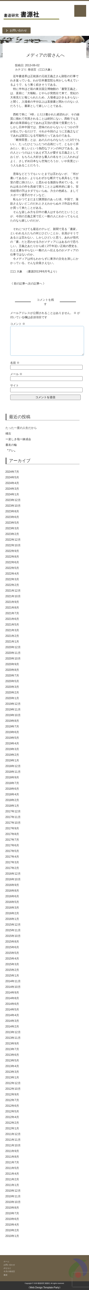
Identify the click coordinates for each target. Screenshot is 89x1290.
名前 (14, 362)
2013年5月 (12, 1060)
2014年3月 (12, 1021)
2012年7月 (12, 1100)
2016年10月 (13, 879)
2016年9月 (12, 885)
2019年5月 (12, 737)
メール (16, 374)
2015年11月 (13, 930)
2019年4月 (12, 743)
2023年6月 (12, 517)
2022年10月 (13, 545)
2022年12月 (13, 539)
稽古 (35, 433)
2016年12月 (13, 873)
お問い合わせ (18, 30)
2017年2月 (12, 868)
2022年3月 (12, 579)
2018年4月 (12, 794)
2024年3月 (12, 488)
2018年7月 (12, 783)
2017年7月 (12, 839)
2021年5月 (12, 624)
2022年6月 (12, 562)
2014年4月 (12, 1015)
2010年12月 (13, 1190)
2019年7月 (12, 726)
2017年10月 (13, 822)
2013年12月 (13, 1032)
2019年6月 (12, 732)
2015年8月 (12, 941)
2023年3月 (12, 528)
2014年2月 (12, 1026)
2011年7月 (12, 1162)
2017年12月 (13, 811)
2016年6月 (12, 896)
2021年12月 (13, 590)
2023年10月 (13, 505)
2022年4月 (12, 573)
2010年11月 (13, 1196)
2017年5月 (12, 851)
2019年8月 (12, 720)
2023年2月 (12, 534)
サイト (14, 385)
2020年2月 (12, 692)
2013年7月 (12, 1049)
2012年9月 (12, 1094)
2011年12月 (13, 1134)
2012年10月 (13, 1088)
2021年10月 (13, 596)
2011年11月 (13, 1139)
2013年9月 (12, 1043)
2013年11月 (13, 1038)
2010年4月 (12, 1224)
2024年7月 (12, 471)
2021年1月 (12, 641)
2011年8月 (12, 1156)
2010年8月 (12, 1207)
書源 (5, 1275)
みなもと (7, 1268)
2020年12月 (13, 647)
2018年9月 (12, 777)
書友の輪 (11, 445)
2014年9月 (12, 992)
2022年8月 (12, 556)
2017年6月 (12, 845)
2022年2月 (12, 585)
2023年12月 (13, 500)
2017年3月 (12, 862)
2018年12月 (13, 766)
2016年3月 (12, 907)
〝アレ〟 (11, 450)
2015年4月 (12, 958)
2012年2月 (12, 1122)
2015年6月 (12, 947)
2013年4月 (12, 1066)
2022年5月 (12, 568)
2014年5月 (12, 1009)
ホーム (6, 1261)
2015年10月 (13, 936)
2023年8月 (12, 511)
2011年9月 (12, 1151)
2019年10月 (13, 715)
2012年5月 (12, 1111)
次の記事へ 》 (37, 283)
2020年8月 (12, 670)
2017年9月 (12, 828)
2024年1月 (12, 494)
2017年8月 (12, 834)
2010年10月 (13, 1202)
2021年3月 (12, 630)
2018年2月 (12, 800)
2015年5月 (12, 953)
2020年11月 (13, 653)
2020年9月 (12, 664)
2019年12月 (13, 704)
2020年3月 (12, 687)
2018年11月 (13, 771)
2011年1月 (12, 1185)
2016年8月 (12, 890)
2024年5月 (12, 477)
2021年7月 (12, 613)
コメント (17, 324)
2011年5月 (12, 1168)
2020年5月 (12, 681)
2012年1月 (12, 1128)
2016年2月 (12, 913)
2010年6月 (12, 1219)
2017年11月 (13, 817)
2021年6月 (12, 619)
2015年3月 (12, 964)
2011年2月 (12, 1179)
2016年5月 (12, 902)
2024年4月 (12, 483)
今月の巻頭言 (9, 1271)
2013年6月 (12, 1054)
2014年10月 (13, 987)
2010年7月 (12, 1213)
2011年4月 (12, 1173)
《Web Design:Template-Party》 (44, 1287)
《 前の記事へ (19, 283)
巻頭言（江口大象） (40, 69)
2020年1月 (12, 698)
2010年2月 (12, 1230)
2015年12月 (13, 924)
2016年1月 (12, 919)
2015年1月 (12, 975)
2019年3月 (12, 749)
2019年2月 (12, 754)
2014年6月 (12, 1004)
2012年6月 (12, 1105)
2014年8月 (12, 998)
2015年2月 (12, 970)
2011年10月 (13, 1145)
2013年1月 (12, 1077)
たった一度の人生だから (21, 428)
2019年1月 (12, 760)
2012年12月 (13, 1083)
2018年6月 (12, 788)
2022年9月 (12, 551)
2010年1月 (12, 1236)
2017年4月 (12, 856)
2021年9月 (12, 602)
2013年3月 (12, 1071)
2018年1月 (12, 805)
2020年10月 (13, 658)
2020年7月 (12, 675)
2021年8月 (12, 607)
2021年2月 (12, 636)
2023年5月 (12, 522)
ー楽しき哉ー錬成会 (18, 439)
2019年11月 (13, 709)
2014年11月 (13, 981)
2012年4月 (12, 1117)
